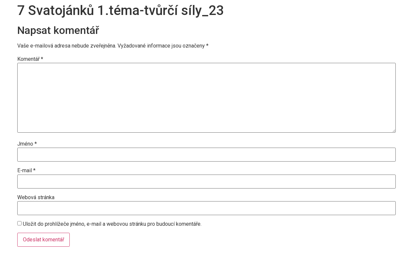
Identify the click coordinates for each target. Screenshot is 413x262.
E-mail (26, 170)
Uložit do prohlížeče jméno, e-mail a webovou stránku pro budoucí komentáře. (112, 224)
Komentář (30, 59)
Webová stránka (35, 197)
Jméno (27, 144)
